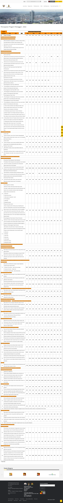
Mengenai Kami (30, 6)
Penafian (20, 500)
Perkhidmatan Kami (36, 6)
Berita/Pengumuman (46, 6)
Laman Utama (25, 6)
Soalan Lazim (25, 500)
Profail (41, 6)
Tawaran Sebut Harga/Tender (54, 6)
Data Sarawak (16, 500)
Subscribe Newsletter (44, 483)
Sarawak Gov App (42, 490)
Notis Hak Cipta (10, 500)
